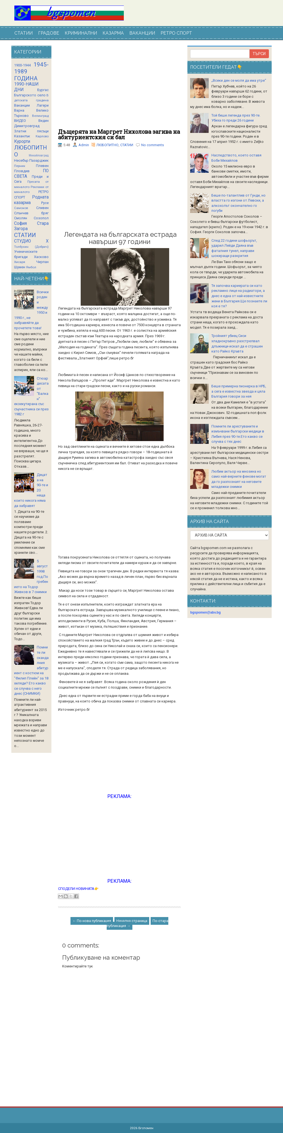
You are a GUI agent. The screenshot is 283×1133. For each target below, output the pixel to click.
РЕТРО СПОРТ (176, 33)
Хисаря (19, 262)
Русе (45, 203)
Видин (43, 121)
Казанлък (22, 136)
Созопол (41, 218)
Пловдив (22, 171)
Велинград (40, 116)
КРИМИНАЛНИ (81, 33)
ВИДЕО (20, 121)
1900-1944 (22, 65)
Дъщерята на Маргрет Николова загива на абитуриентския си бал (119, 134)
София (20, 223)
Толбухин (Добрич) (31, 247)
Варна (19, 110)
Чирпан (42, 262)
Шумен (19, 267)
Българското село (30, 95)
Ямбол (31, 267)
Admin (83, 145)
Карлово (42, 136)
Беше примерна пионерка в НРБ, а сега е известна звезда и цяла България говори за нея (238, 391)
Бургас (43, 90)
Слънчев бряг (31, 213)
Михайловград (39, 155)
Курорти (22, 141)
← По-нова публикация (91, 921)
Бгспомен (145, 1128)
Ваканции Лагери (31, 105)
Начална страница (131, 921)
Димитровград (27, 126)
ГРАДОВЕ (48, 33)
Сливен (42, 208)
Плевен (42, 166)
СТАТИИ (23, 33)
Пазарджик (39, 160)
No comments (152, 145)
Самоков (21, 208)
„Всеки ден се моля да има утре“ (238, 80)
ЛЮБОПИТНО (107, 145)
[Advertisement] (119, 87)
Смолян (20, 218)
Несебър (21, 160)
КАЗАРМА (113, 33)
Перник (19, 166)
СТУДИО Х (31, 241)
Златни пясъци (31, 131)
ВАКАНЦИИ (142, 33)
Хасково (41, 257)
